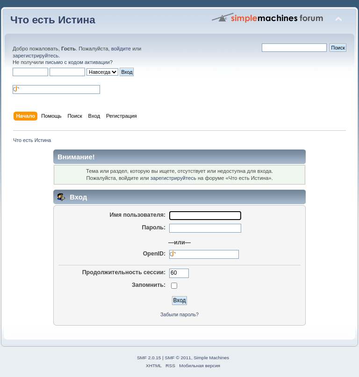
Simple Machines (211, 357)
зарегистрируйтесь (35, 55)
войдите (121, 48)
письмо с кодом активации (77, 62)
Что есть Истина (52, 20)
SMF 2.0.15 (149, 357)
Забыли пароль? (179, 314)
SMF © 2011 (178, 357)
